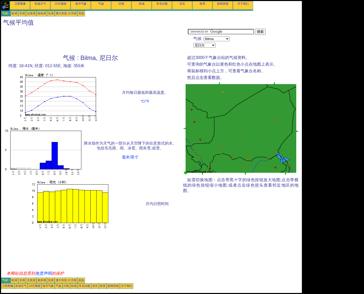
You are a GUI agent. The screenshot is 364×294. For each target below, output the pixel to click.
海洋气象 (81, 3)
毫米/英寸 (130, 157)
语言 (182, 3)
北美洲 (31, 13)
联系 (202, 3)
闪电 (121, 3)
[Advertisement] (94, 40)
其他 (81, 13)
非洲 (22, 13)
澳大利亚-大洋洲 (66, 13)
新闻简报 (222, 3)
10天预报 (60, 3)
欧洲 (14, 13)
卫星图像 (20, 3)
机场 (142, 3)
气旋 (101, 3)
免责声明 (43, 273)
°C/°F (144, 101)
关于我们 (243, 3)
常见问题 (162, 3)
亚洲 (51, 13)
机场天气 (40, 3)
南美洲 (41, 13)
